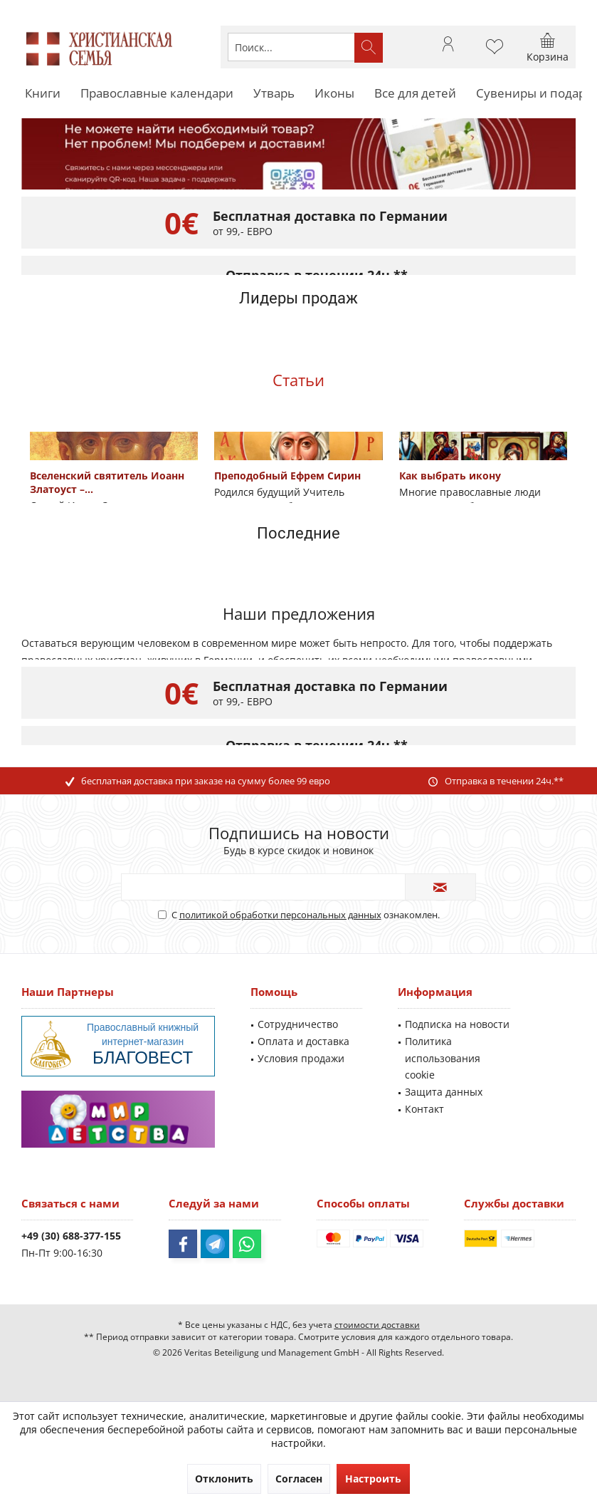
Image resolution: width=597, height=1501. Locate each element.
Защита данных (443, 1092)
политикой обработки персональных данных (280, 914)
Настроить (373, 1478)
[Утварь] (274, 94)
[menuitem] (547, 47)
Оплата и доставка (303, 1041)
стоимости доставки (377, 1325)
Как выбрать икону (450, 475)
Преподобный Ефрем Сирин (287, 475)
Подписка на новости (457, 1024)
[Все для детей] (415, 94)
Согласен (298, 1478)
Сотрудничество (298, 1024)
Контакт (424, 1109)
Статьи (298, 379)
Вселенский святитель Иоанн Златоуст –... (107, 482)
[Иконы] (334, 94)
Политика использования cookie (442, 1058)
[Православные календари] (156, 94)
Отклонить (224, 1478)
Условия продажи (301, 1058)
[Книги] (42, 94)
